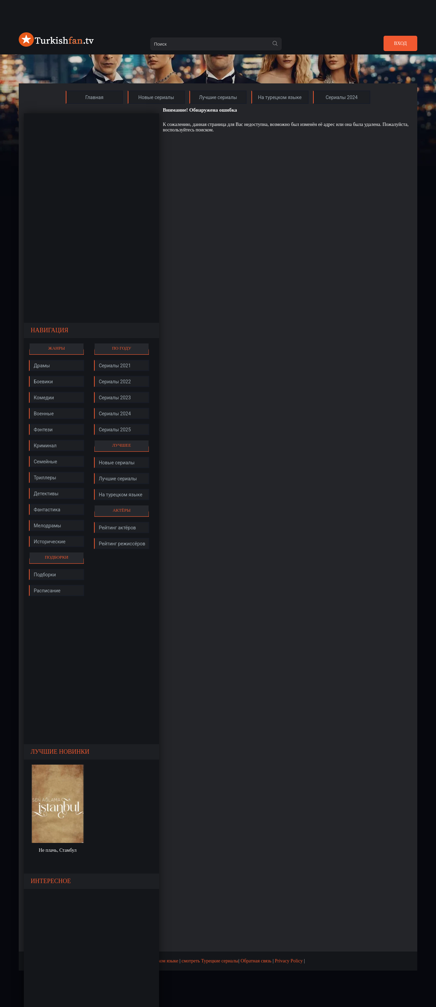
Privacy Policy (289, 960)
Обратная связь (255, 960)
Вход (400, 43)
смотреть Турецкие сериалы (210, 960)
